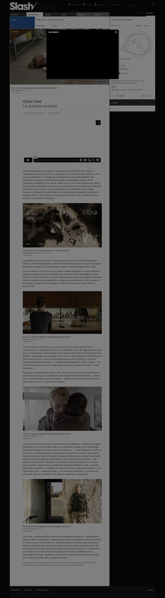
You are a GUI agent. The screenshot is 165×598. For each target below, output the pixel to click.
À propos (28, 590)
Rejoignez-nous (42, 590)
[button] (116, 32)
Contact (150, 590)
